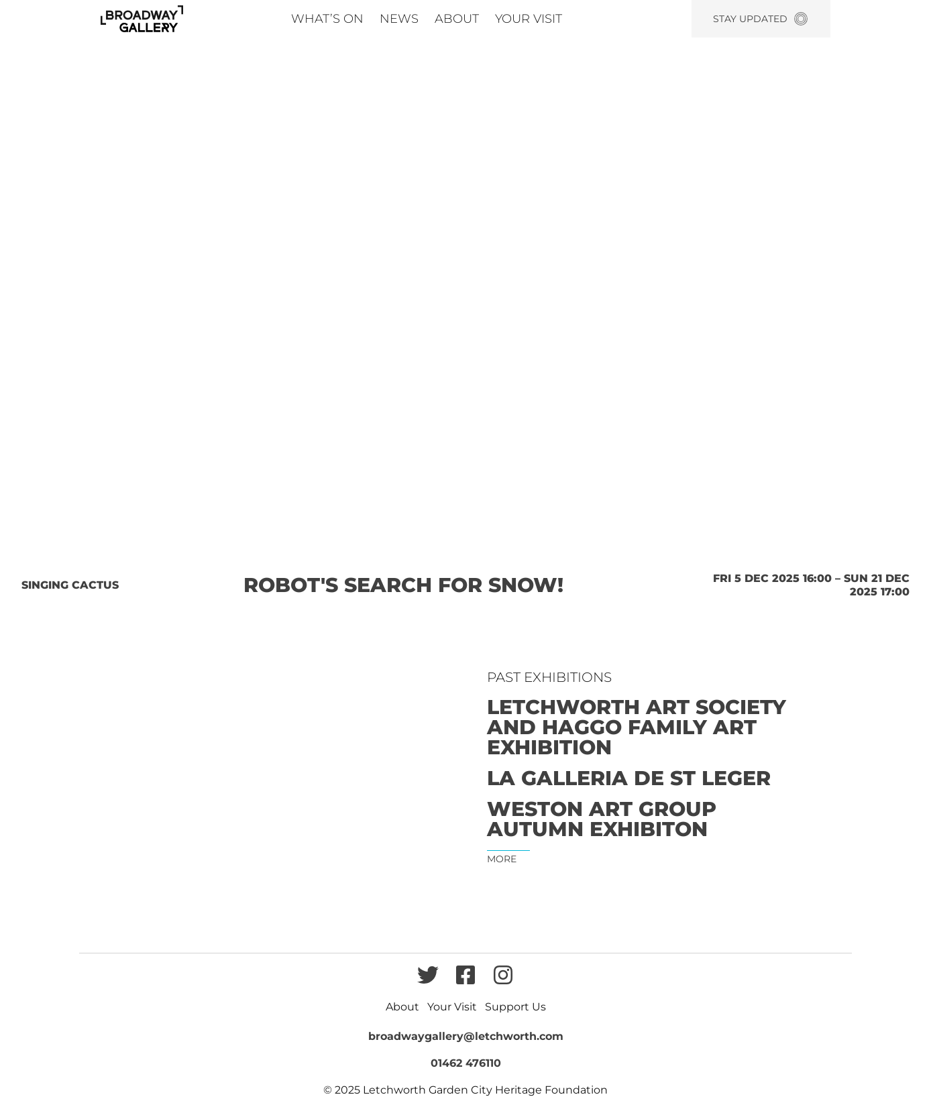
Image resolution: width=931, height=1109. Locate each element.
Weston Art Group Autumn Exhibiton (601, 819)
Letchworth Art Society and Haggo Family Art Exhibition (636, 727)
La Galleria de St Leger (629, 778)
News (399, 18)
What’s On (327, 18)
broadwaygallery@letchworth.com (465, 1036)
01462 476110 (466, 1063)
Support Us (515, 1006)
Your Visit (528, 18)
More (501, 859)
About (457, 18)
